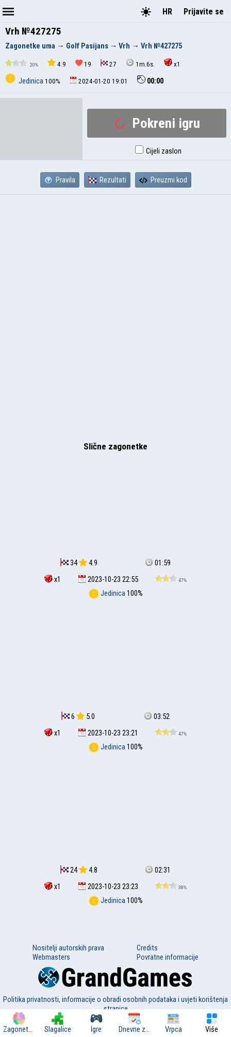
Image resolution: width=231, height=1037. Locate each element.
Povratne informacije (168, 957)
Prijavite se (204, 11)
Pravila (59, 180)
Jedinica (25, 81)
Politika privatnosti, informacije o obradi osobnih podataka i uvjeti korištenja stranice (115, 1004)
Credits (147, 947)
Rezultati (107, 180)
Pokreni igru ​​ (157, 123)
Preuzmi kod (163, 180)
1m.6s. (140, 63)
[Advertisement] (115, 315)
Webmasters (51, 957)
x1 (172, 63)
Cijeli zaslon (158, 151)
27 (109, 63)
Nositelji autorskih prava (68, 947)
